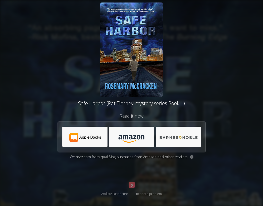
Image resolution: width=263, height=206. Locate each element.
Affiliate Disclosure (114, 194)
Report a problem (149, 194)
